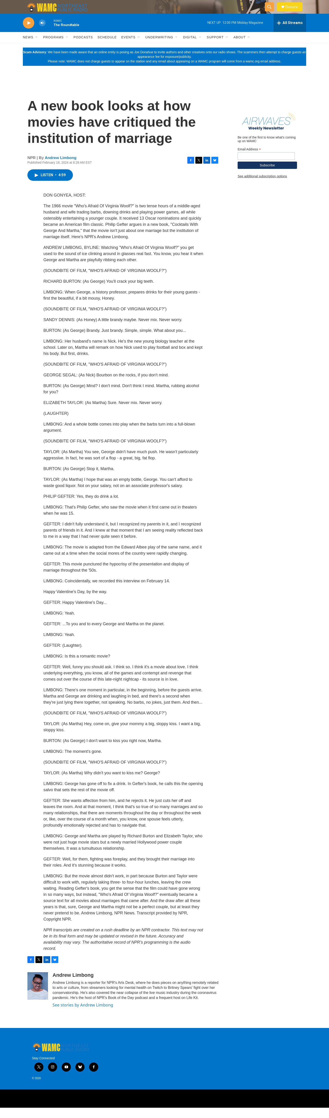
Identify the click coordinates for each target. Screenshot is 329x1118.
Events (128, 47)
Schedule (107, 47)
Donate (294, 12)
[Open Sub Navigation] (37, 47)
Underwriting (159, 47)
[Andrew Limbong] (37, 996)
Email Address (249, 159)
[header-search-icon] (271, 12)
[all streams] (289, 33)
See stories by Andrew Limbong (83, 1015)
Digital (190, 47)
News (28, 47)
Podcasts (83, 47)
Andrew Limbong (61, 168)
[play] (28, 33)
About (239, 47)
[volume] (42, 33)
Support (215, 47)
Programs (53, 47)
